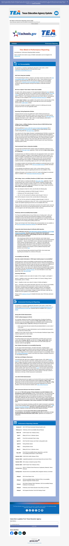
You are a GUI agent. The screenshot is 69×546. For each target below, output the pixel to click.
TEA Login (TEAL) (50, 116)
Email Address (13, 521)
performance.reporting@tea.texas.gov (23, 70)
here (29, 248)
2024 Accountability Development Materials (26, 224)
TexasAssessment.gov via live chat (22, 308)
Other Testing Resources (42, 384)
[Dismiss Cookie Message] (67, 1)
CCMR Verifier (25, 102)
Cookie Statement (36, 3)
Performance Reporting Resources (38, 97)
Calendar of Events (30, 269)
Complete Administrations (22, 353)
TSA (48, 92)
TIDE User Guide (27, 271)
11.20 (37, 367)
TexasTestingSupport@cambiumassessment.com (41, 307)
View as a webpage (34, 23)
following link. (17, 56)
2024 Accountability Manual (38, 164)
